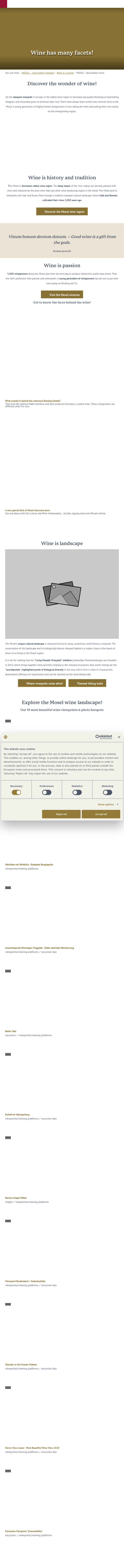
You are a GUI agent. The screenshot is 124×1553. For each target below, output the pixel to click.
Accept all (101, 814)
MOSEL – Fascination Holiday (38, 72)
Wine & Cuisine (65, 72)
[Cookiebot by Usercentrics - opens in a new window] (98, 737)
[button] (3, 4)
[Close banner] (119, 737)
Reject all (61, 814)
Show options (106, 804)
